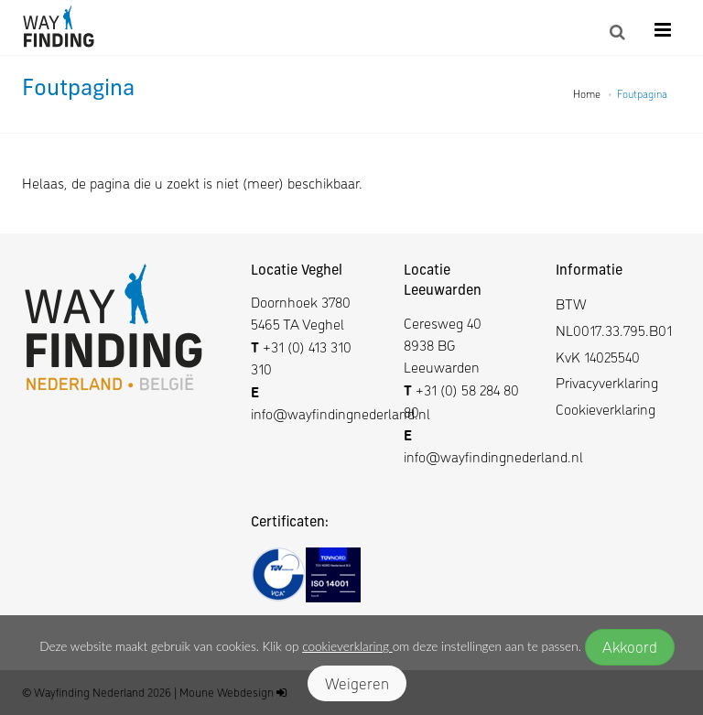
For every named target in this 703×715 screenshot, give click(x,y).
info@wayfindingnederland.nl (340, 413)
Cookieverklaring (605, 408)
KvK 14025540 (598, 356)
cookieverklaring (347, 646)
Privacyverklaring (607, 382)
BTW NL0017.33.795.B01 (614, 317)
